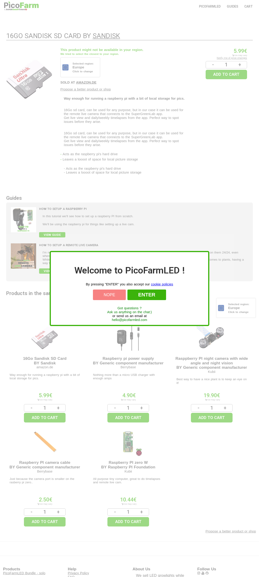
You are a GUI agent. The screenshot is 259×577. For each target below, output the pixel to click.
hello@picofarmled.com (129, 320)
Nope (109, 295)
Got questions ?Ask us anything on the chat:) (129, 310)
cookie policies (162, 284)
